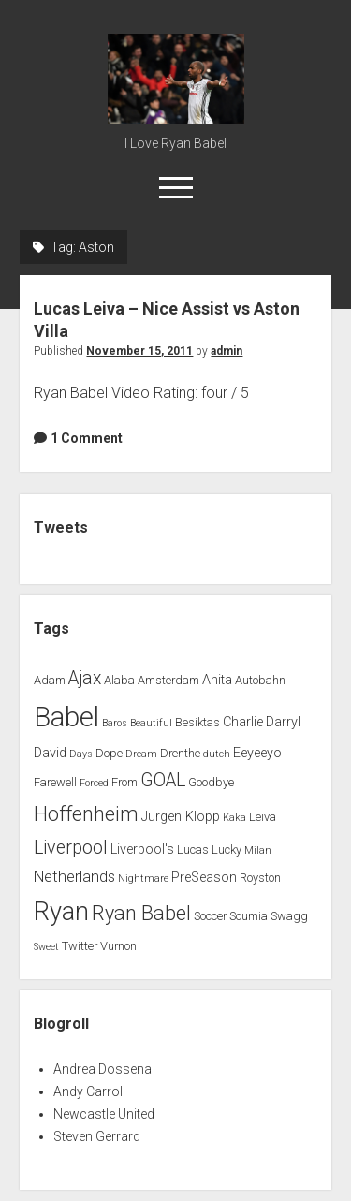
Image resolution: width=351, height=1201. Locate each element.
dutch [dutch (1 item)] (216, 754)
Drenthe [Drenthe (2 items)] (180, 753)
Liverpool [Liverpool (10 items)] (71, 847)
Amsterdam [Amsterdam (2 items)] (168, 680)
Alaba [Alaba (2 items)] (119, 680)
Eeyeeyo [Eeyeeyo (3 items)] (257, 753)
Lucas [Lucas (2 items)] (193, 849)
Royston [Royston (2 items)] (260, 878)
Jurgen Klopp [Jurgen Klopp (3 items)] (180, 817)
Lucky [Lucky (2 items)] (226, 849)
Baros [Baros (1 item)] (114, 723)
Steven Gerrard (96, 1136)
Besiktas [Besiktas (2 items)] (197, 722)
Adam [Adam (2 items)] (50, 680)
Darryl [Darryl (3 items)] (283, 722)
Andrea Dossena (102, 1069)
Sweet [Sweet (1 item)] (46, 947)
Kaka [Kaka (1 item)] (234, 818)
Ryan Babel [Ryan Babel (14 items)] (141, 913)
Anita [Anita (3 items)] (217, 680)
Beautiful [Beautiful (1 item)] (151, 723)
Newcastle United (103, 1113)
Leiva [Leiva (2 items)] (262, 817)
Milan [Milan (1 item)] (257, 850)
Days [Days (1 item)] (81, 754)
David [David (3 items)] (50, 753)
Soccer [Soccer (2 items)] (210, 916)
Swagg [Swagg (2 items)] (289, 916)
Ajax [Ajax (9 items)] (84, 678)
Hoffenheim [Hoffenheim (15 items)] (86, 814)
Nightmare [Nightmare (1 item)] (143, 878)
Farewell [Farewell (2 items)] (55, 782)
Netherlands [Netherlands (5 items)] (74, 877)
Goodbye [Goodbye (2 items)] (211, 782)
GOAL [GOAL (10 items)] (162, 780)
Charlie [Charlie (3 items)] (243, 722)
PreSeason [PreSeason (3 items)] (204, 878)
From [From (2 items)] (124, 782)
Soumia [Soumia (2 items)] (248, 916)
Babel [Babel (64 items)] (66, 717)
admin (226, 351)
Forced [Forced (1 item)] (94, 783)
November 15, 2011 (139, 351)
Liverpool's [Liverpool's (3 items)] (142, 849)
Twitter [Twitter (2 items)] (79, 946)
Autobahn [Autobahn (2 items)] (260, 680)
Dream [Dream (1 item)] (141, 754)
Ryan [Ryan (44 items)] (61, 912)
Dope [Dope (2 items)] (109, 753)
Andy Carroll (89, 1091)
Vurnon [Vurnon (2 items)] (118, 946)
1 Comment (87, 438)
